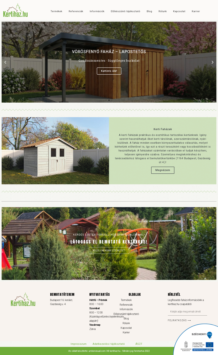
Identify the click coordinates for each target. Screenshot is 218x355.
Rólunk (163, 11)
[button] (106, 100)
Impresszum (79, 343)
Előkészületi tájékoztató (125, 11)
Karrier (196, 11)
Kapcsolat (179, 11)
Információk (97, 11)
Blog (149, 11)
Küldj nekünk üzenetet (109, 250)
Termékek (56, 11)
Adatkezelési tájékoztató (109, 343)
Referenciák (76, 11)
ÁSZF (138, 343)
